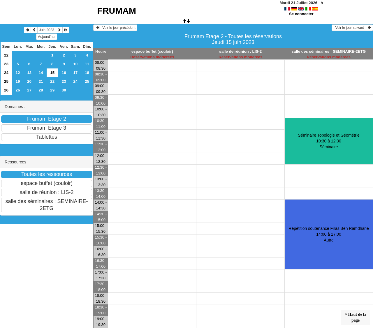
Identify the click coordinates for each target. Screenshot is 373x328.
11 (87, 64)
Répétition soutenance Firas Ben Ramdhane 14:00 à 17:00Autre (328, 234)
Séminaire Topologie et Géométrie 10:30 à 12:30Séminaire (328, 141)
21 (41, 81)
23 (6, 64)
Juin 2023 (46, 30)
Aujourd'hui (46, 37)
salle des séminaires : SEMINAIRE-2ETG (328, 51)
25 (6, 81)
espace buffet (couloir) (152, 51)
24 (6, 72)
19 (18, 81)
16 (64, 72)
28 (41, 90)
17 (75, 72)
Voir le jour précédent (115, 28)
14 (41, 72)
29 (52, 90)
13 (29, 72)
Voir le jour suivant (352, 28)
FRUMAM (116, 10)
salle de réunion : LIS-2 (240, 51)
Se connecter (301, 14)
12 (18, 72)
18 (87, 72)
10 (75, 64)
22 (6, 55)
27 (29, 90)
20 (29, 81)
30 (64, 90)
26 (6, 90)
